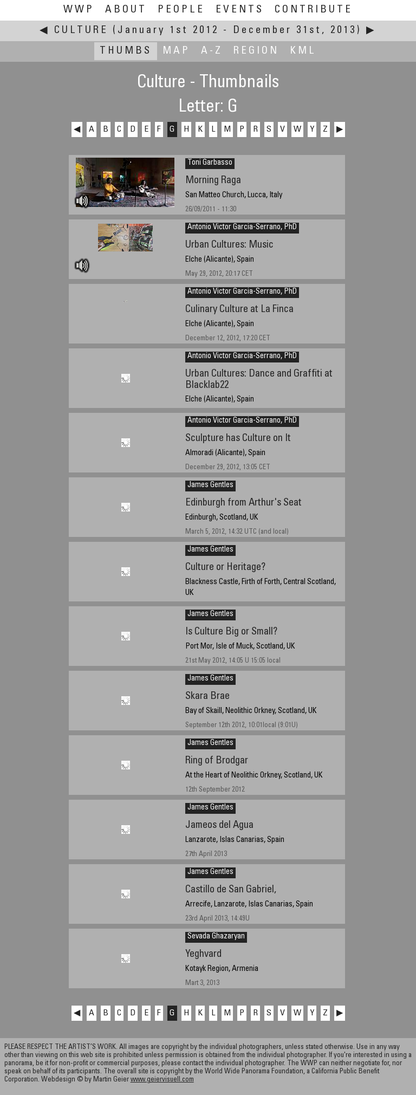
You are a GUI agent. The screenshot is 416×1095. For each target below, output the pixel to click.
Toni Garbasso (209, 163)
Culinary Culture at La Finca (239, 309)
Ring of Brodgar (216, 761)
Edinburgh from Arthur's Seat (243, 503)
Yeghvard (203, 954)
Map (176, 51)
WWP (78, 10)
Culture (81, 30)
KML (303, 51)
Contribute (314, 10)
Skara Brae (207, 696)
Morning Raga (213, 181)
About (126, 10)
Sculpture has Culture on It (238, 438)
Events (240, 10)
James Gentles (210, 485)
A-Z (212, 51)
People (181, 10)
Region (256, 51)
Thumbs (126, 51)
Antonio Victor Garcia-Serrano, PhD (242, 227)
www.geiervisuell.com (162, 1080)
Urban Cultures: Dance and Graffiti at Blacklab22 (259, 380)
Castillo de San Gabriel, (230, 890)
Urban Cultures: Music (229, 245)
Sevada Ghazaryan (216, 937)
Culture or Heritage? (225, 567)
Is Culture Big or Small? (231, 632)
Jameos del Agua (219, 825)
